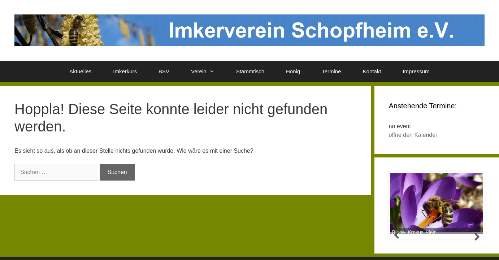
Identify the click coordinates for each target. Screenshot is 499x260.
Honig (293, 71)
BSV (164, 71)
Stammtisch (250, 71)
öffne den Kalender (413, 135)
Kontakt (372, 71)
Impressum (416, 71)
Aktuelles (80, 71)
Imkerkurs (125, 71)
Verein (208, 71)
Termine (331, 71)
